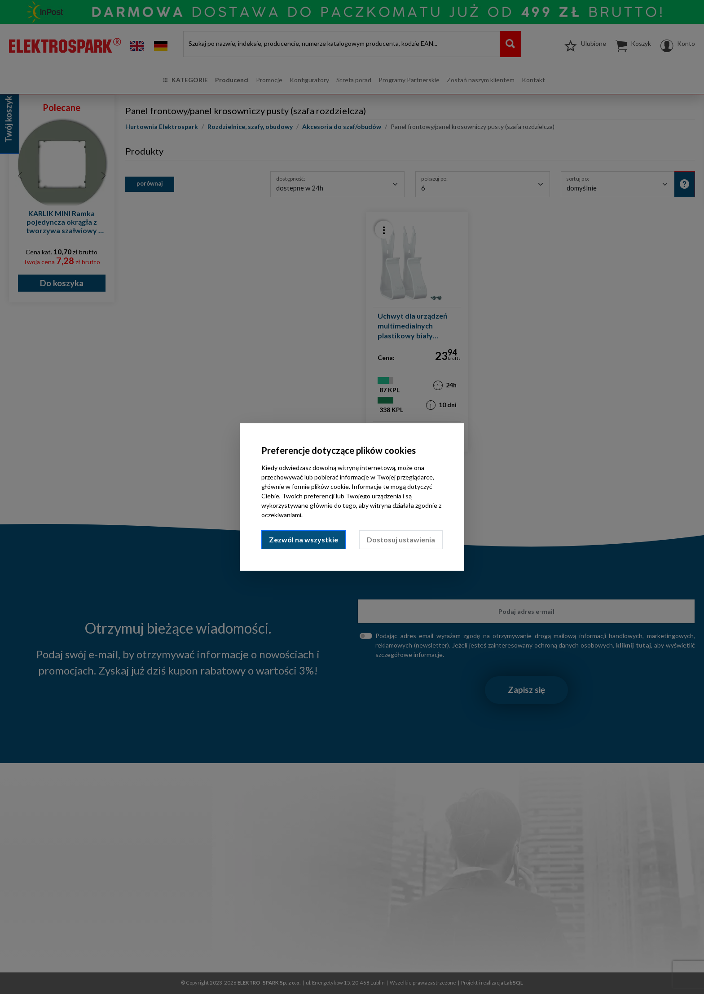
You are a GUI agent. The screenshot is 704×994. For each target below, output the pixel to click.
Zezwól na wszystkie (303, 539)
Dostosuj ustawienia (401, 539)
